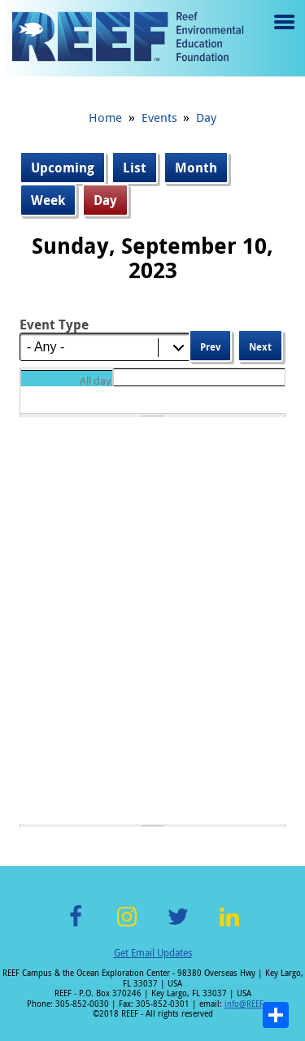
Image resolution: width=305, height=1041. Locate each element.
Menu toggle (282, 34)
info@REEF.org (251, 1004)
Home (105, 117)
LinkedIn (230, 926)
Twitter (178, 926)
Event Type (54, 324)
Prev (210, 347)
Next (260, 347)
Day (206, 117)
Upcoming (62, 167)
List (134, 167)
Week (48, 200)
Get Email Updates (153, 952)
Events (159, 117)
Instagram (126, 926)
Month (196, 167)
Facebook (75, 926)
